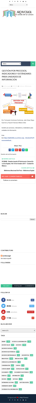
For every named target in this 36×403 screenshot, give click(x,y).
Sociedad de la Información (10, 389)
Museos (4, 379)
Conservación (6, 365)
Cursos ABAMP (6, 369)
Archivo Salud (6, 345)
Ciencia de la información (9, 362)
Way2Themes (24, 397)
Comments (29, 286)
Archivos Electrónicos (8, 352)
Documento (5, 372)
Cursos (18, 365)
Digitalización (20, 369)
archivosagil (7, 256)
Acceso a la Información (19, 341)
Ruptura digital (24, 382)
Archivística (25, 355)
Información (16, 375)
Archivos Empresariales (9, 355)
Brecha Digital (19, 358)
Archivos (21, 86)
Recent (6, 286)
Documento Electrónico (21, 372)
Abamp (3, 341)
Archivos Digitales (7, 348)
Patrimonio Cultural (8, 382)
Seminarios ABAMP (7, 386)
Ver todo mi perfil (6, 258)
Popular (18, 286)
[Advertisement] (18, 41)
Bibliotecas (28, 86)
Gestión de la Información (9, 88)
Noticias (15, 379)
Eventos (4, 375)
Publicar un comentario (10, 180)
